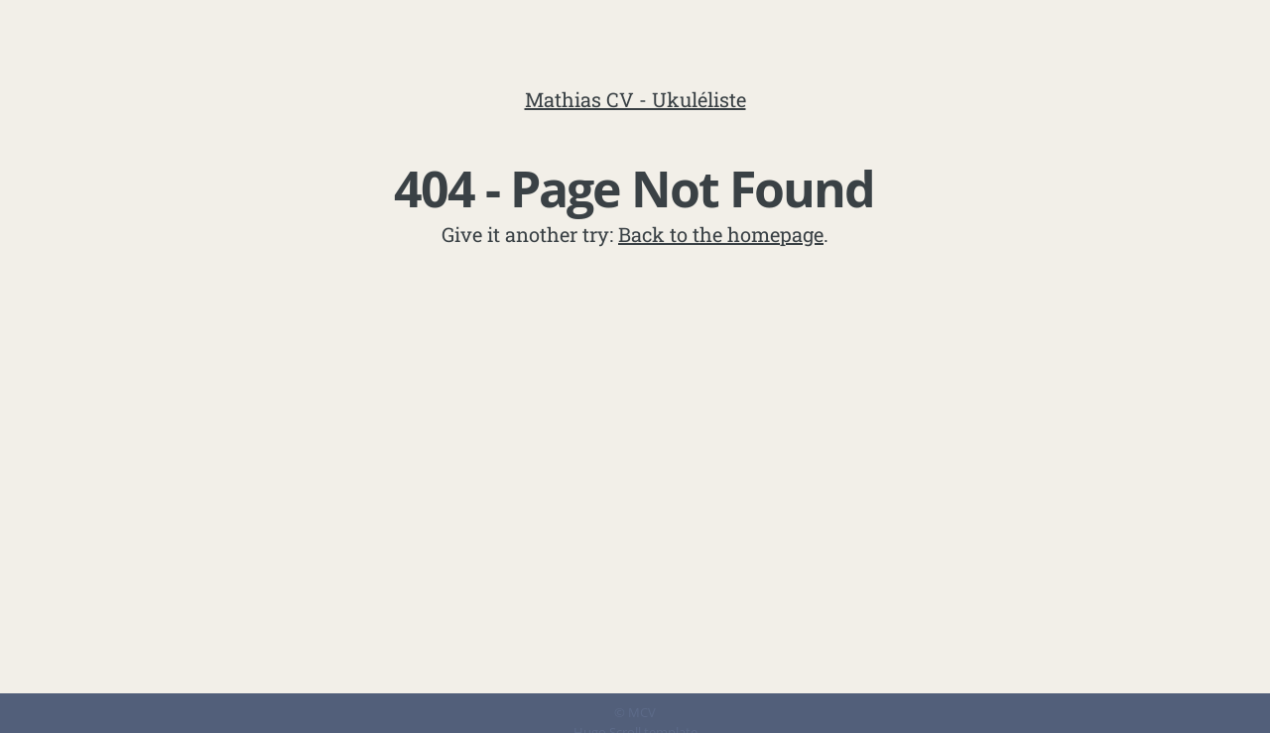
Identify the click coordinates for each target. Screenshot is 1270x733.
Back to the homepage (721, 234)
